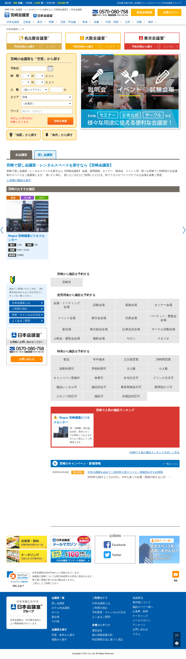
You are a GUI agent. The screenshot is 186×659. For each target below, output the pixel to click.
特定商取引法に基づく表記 (107, 639)
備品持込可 (99, 387)
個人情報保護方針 (102, 634)
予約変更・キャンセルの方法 (109, 612)
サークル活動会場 (163, 329)
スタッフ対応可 (66, 396)
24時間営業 (163, 359)
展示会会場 (99, 318)
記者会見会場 (131, 329)
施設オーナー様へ (143, 606)
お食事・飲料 (140, 611)
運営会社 (97, 630)
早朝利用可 (99, 368)
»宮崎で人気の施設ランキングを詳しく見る (154, 452)
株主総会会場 (99, 329)
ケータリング (140, 615)
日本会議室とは (21, 302)
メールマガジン (142, 620)
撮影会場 (99, 338)
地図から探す (59, 639)
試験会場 (99, 304)
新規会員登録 (144, 12)
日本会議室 (12, 21)
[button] (18, 577)
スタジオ (163, 338)
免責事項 (138, 597)
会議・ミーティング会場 (66, 305)
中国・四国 (112, 21)
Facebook (115, 544)
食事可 (98, 377)
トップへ (51, 46)
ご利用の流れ (19, 308)
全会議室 (21, 154)
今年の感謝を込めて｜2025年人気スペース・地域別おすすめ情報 (125, 472)
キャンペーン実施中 (66, 377)
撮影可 (98, 396)
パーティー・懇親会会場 (163, 318)
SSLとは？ (18, 586)
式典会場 (131, 318)
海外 (150, 21)
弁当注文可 (131, 377)
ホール (55, 612)
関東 (51, 21)
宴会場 (66, 329)
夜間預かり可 (163, 387)
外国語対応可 (131, 396)
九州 (127, 21)
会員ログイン (171, 12)
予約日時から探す (24, 46)
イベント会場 (67, 318)
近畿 (96, 21)
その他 (55, 621)
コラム (136, 633)
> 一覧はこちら (170, 463)
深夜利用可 (66, 368)
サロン (131, 338)
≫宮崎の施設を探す (18, 180)
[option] (130, 91)
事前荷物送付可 (131, 387)
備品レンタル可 (66, 387)
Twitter (113, 555)
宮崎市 (66, 282)
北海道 (27, 21)
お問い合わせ (26, 359)
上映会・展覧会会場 (66, 338)
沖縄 (139, 21)
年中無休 (99, 359)
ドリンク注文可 (163, 377)
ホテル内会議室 (61, 607)
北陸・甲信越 (68, 21)
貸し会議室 (45, 154)
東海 (84, 21)
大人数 (131, 368)
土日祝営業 (131, 359)
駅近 (67, 359)
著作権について (142, 602)
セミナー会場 (163, 304)
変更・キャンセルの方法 (26, 314)
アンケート (139, 624)
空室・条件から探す (63, 634)
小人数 (163, 368)
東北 (39, 21)
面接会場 (131, 304)
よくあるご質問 (21, 320)
